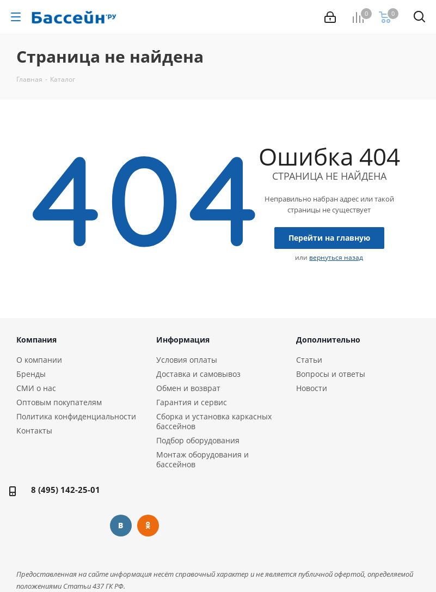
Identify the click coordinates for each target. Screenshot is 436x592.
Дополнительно (328, 339)
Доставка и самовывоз (198, 374)
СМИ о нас (36, 388)
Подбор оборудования (198, 440)
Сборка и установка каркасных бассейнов (214, 421)
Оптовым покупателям (59, 402)
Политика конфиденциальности (76, 416)
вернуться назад (336, 257)
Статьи (309, 360)
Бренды (31, 374)
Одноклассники (148, 525)
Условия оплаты (186, 360)
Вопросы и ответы (330, 374)
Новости (311, 388)
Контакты (34, 430)
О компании (39, 360)
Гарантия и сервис (191, 402)
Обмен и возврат (188, 388)
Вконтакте (121, 525)
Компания (36, 339)
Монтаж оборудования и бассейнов (202, 459)
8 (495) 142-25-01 (65, 489)
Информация (183, 339)
